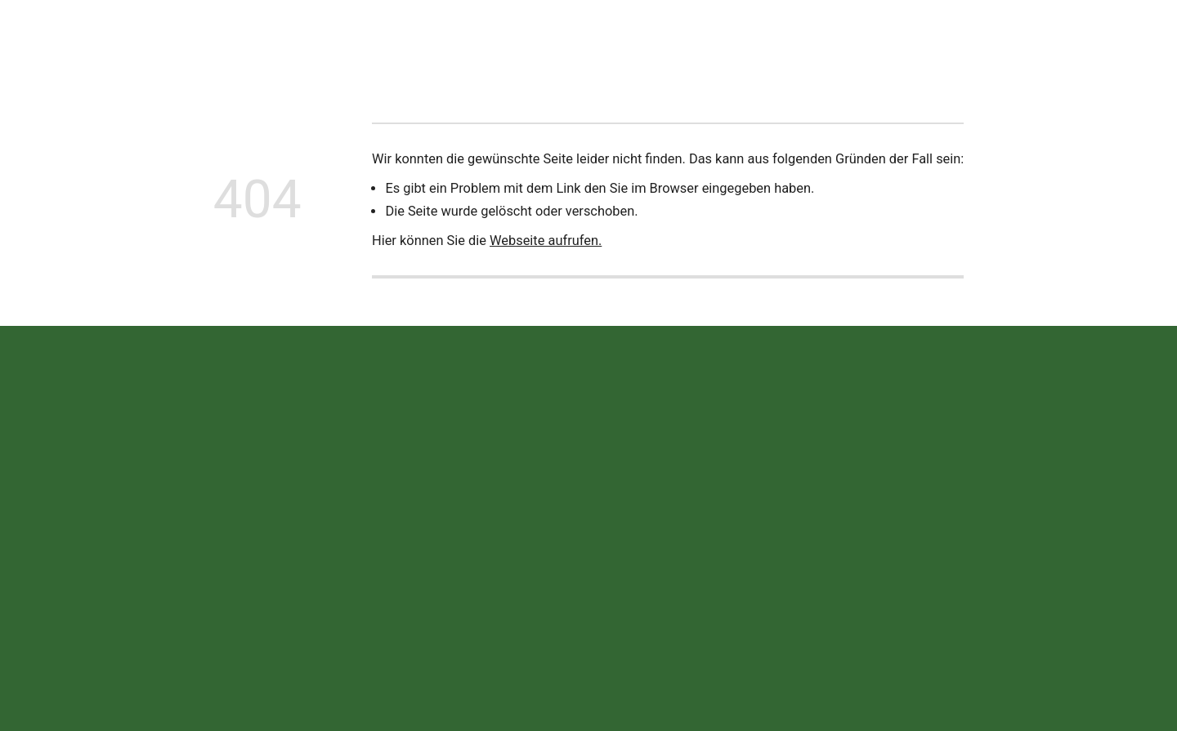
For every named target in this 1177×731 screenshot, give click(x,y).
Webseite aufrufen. (546, 240)
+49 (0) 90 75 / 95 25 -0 (457, 548)
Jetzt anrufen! (1090, 37)
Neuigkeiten (324, 37)
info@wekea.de (433, 584)
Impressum (848, 549)
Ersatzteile (584, 37)
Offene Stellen (749, 37)
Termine (662, 37)
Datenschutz (930, 549)
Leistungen (499, 37)
